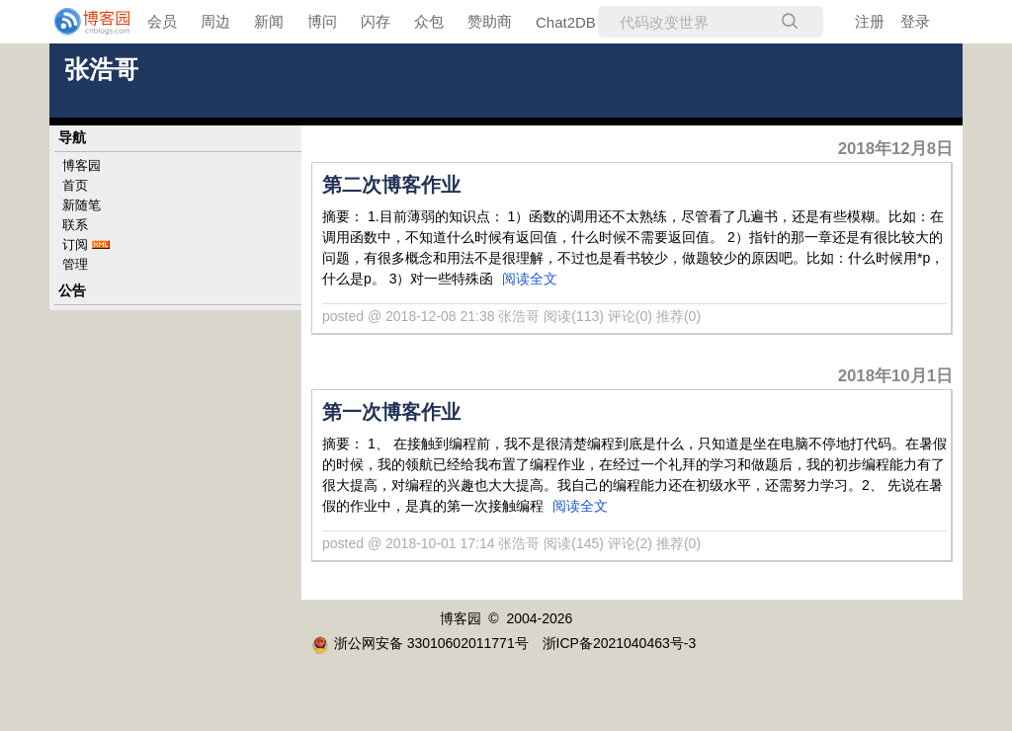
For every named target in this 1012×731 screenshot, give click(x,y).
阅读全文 (529, 278)
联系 (75, 224)
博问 (322, 21)
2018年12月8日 (895, 148)
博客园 (81, 165)
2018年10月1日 (895, 375)
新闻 (269, 21)
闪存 (375, 21)
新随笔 (81, 205)
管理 (75, 264)
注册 (870, 21)
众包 (429, 21)
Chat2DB (566, 22)
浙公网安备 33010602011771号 (420, 643)
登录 (915, 21)
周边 (215, 21)
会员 (162, 21)
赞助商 (489, 21)
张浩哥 (101, 69)
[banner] (79, 22)
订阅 (75, 244)
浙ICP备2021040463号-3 (620, 643)
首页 (75, 185)
